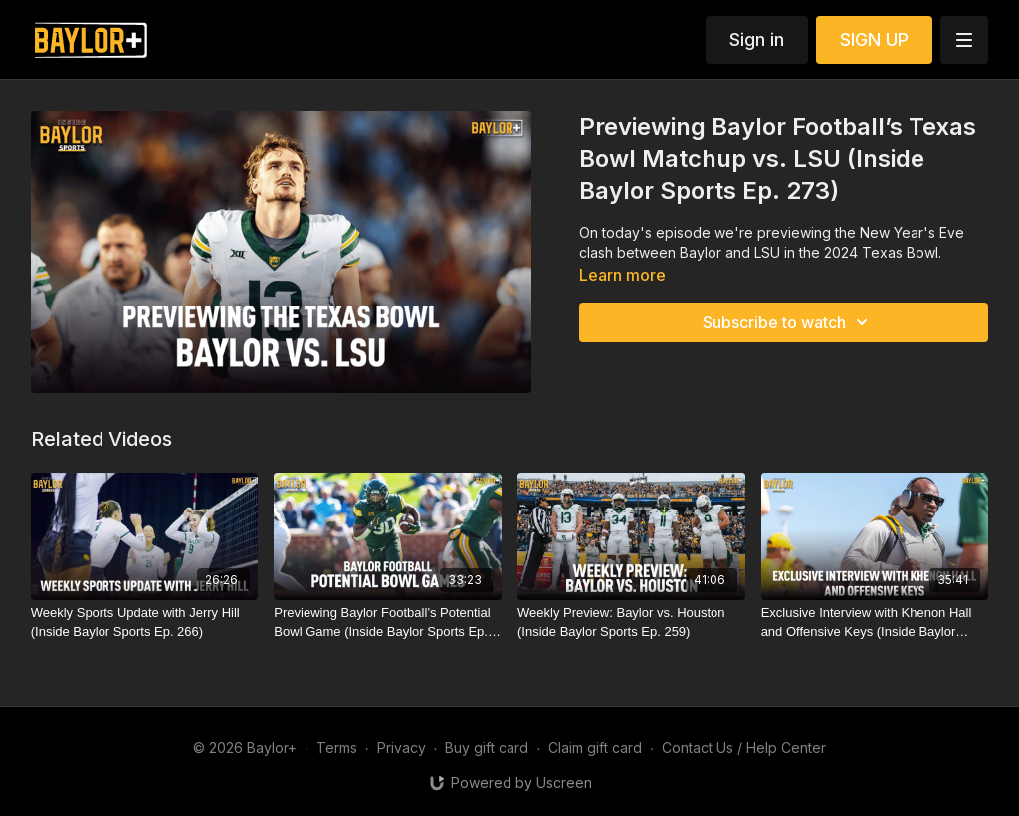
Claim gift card (595, 747)
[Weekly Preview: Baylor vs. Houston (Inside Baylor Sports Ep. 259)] (631, 622)
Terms (336, 747)
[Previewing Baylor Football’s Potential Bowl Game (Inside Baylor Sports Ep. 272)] (388, 622)
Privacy (401, 747)
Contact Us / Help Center (744, 747)
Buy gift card (486, 747)
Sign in (756, 39)
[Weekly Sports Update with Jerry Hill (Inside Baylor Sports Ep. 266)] (145, 622)
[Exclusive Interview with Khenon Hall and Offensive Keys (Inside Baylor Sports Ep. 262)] (875, 622)
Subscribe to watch (788, 322)
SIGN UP (874, 39)
